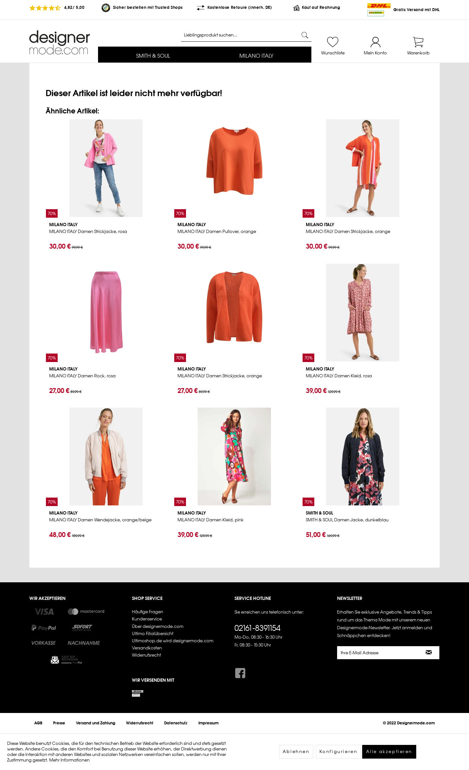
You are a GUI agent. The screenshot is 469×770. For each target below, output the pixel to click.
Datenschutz (176, 723)
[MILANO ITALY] (256, 56)
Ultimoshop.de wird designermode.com (172, 641)
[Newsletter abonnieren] (429, 652)
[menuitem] (153, 56)
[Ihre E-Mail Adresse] (378, 652)
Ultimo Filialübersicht (152, 633)
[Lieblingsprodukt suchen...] (246, 35)
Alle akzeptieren (389, 751)
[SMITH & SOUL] (153, 56)
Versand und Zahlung (95, 723)
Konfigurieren (339, 751)
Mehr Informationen (69, 760)
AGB (38, 723)
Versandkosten (147, 648)
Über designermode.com (157, 626)
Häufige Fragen (147, 612)
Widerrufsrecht (146, 655)
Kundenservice (147, 619)
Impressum (208, 723)
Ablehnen (296, 751)
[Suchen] (304, 35)
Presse (59, 723)
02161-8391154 (257, 628)
